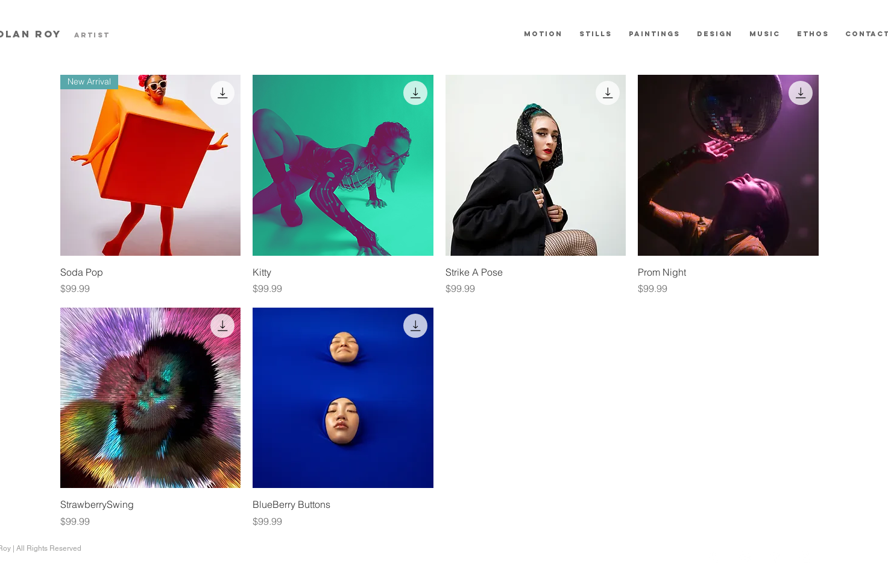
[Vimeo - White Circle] (715, 557)
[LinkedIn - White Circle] (775, 557)
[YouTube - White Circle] (745, 557)
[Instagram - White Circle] (805, 557)
